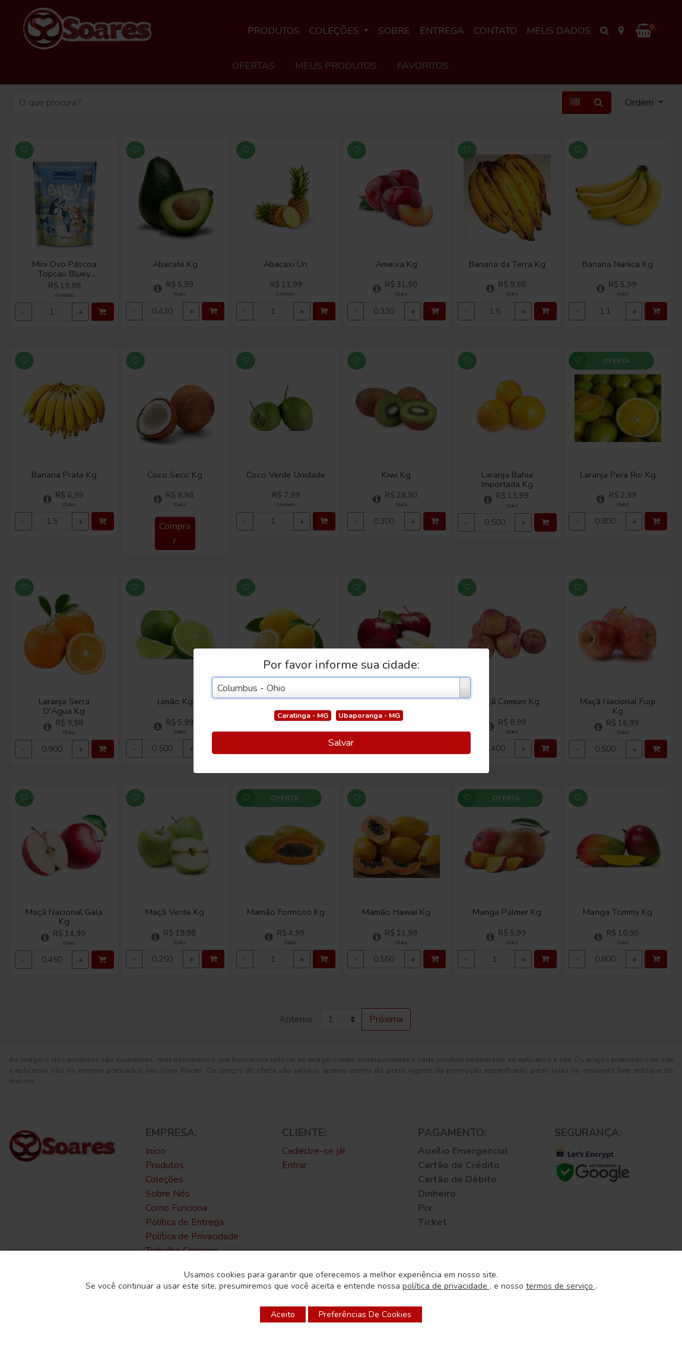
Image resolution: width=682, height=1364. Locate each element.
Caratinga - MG (302, 715)
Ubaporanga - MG (369, 715)
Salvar (341, 742)
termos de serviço (560, 1286)
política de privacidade (446, 1286)
